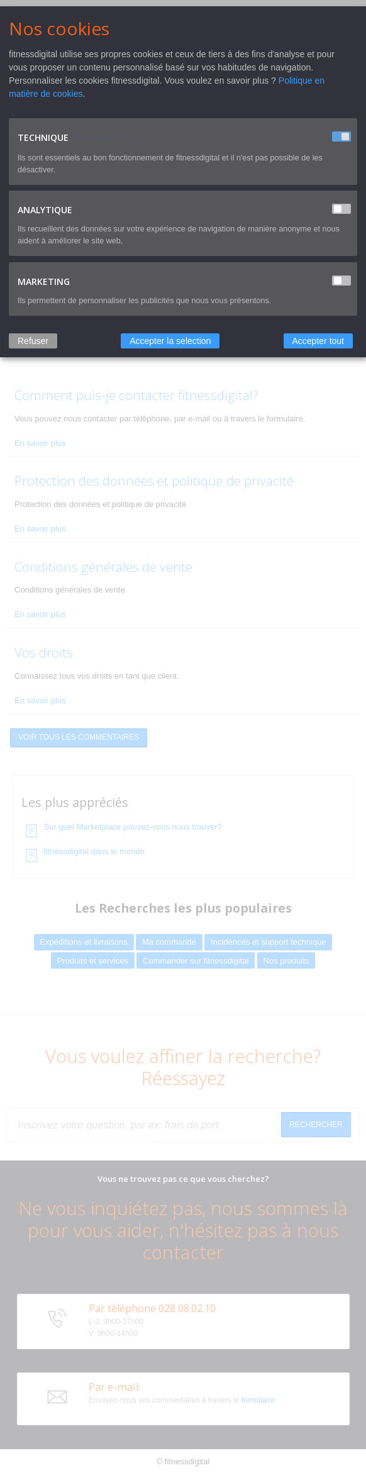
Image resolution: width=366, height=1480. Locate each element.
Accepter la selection (170, 341)
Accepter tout (318, 341)
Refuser (33, 341)
